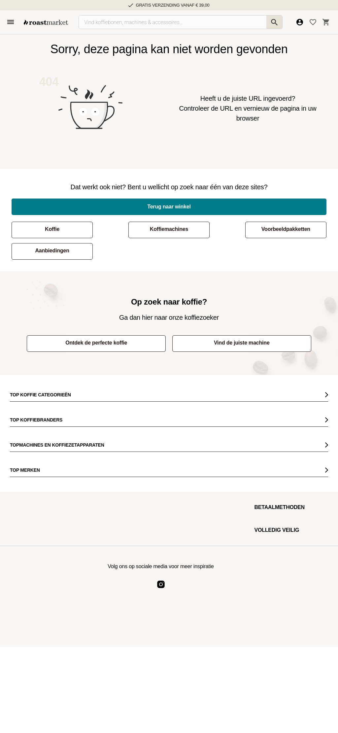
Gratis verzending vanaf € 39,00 (172, 5)
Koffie (48, 229)
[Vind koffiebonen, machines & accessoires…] (180, 22)
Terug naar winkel (168, 206)
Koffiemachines (128, 229)
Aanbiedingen (290, 229)
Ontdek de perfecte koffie (108, 321)
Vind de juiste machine (230, 321)
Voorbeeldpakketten (209, 229)
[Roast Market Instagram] (161, 568)
